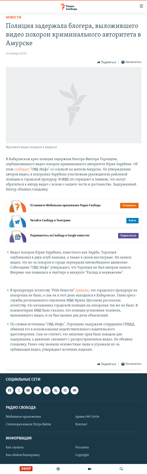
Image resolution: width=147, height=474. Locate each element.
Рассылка (82, 447)
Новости (13, 17)
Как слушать (14, 447)
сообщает (21, 169)
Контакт (81, 424)
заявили (82, 290)
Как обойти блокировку (23, 455)
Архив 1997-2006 (87, 416)
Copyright (82, 455)
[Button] (106, 62)
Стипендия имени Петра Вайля (28, 424)
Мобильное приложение (23, 416)
